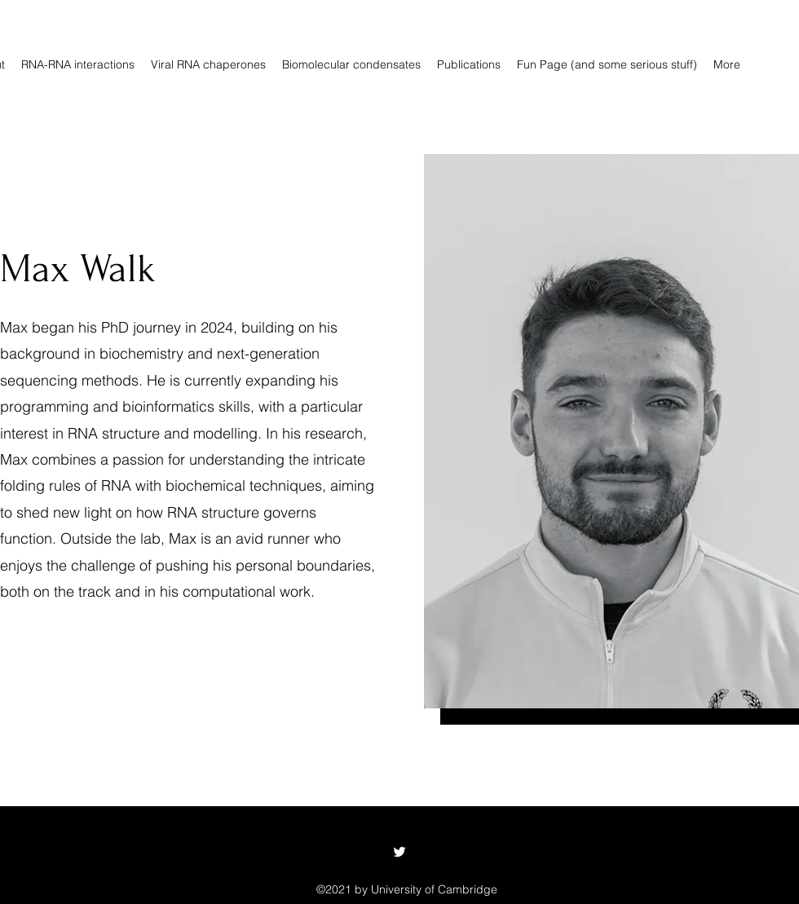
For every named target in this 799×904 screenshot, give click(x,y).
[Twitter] (399, 852)
